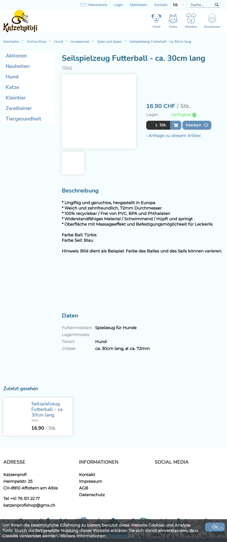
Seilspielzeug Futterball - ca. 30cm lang (160, 42)
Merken (197, 125)
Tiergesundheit (23, 118)
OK (215, 527)
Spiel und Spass (109, 42)
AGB (83, 488)
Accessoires (80, 42)
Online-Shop (36, 42)
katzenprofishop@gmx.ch (29, 505)
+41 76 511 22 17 (25, 498)
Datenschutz (92, 494)
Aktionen (16, 55)
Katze (12, 87)
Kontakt (160, 5)
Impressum (90, 481)
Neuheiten (18, 66)
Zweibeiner (19, 108)
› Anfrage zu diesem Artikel (173, 135)
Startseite (11, 42)
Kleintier (16, 97)
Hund (58, 42)
